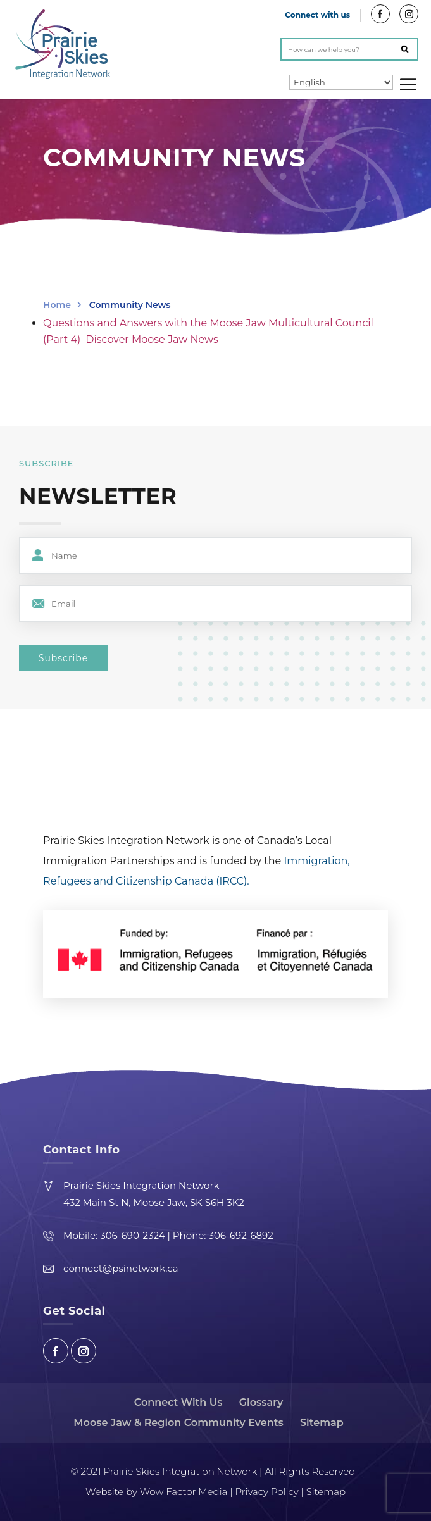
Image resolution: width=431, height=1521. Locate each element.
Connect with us (317, 15)
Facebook (55, 1350)
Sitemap (322, 1423)
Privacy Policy (266, 1492)
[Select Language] (341, 82)
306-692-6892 (240, 1235)
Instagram (83, 1350)
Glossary (261, 1402)
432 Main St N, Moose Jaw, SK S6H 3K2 (153, 1202)
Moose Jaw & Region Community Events (178, 1423)
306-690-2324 (132, 1235)
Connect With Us (178, 1402)
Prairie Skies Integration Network (141, 1185)
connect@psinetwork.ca (120, 1268)
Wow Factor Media (182, 1492)
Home (57, 305)
